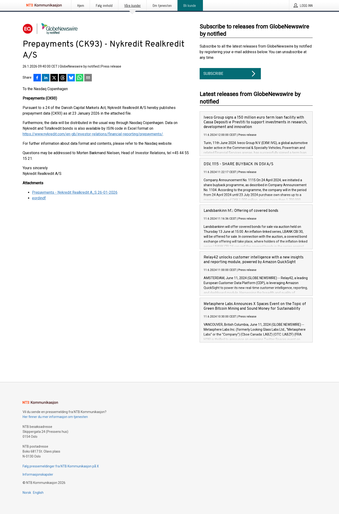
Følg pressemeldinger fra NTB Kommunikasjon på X (61, 466)
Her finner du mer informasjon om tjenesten (55, 417)
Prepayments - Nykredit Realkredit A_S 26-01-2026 (74, 192)
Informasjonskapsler (38, 474)
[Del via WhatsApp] (79, 78)
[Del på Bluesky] (71, 78)
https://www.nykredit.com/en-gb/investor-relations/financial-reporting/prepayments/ (93, 134)
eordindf (39, 198)
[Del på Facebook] (37, 78)
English (38, 492)
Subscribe (230, 73)
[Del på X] (54, 78)
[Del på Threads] (62, 78)
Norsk (27, 492)
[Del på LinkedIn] (45, 78)
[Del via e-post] (88, 78)
